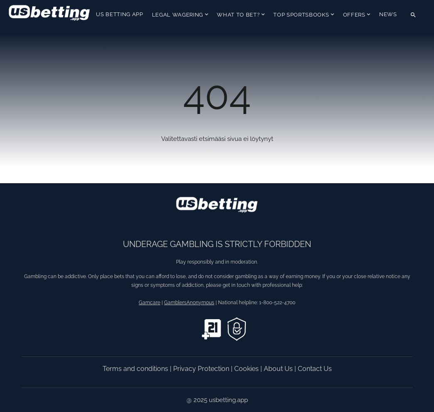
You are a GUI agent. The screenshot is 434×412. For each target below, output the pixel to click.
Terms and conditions (136, 369)
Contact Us (315, 369)
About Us (279, 369)
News (388, 14)
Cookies (247, 369)
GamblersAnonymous (189, 302)
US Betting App (119, 14)
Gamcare (149, 302)
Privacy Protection (202, 369)
